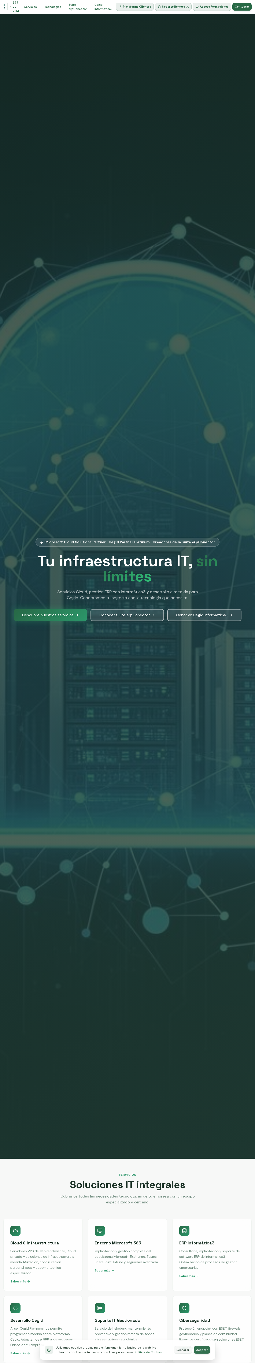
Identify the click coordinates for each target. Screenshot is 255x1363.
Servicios (30, 7)
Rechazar (183, 1355)
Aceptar (202, 1355)
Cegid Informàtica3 (103, 7)
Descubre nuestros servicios (50, 615)
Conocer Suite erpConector (127, 615)
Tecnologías (52, 7)
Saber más (20, 1281)
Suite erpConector (78, 7)
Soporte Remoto (173, 6)
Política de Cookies (148, 1358)
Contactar (242, 6)
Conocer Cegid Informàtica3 (204, 615)
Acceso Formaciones (212, 6)
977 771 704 (14, 7)
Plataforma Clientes (135, 6)
